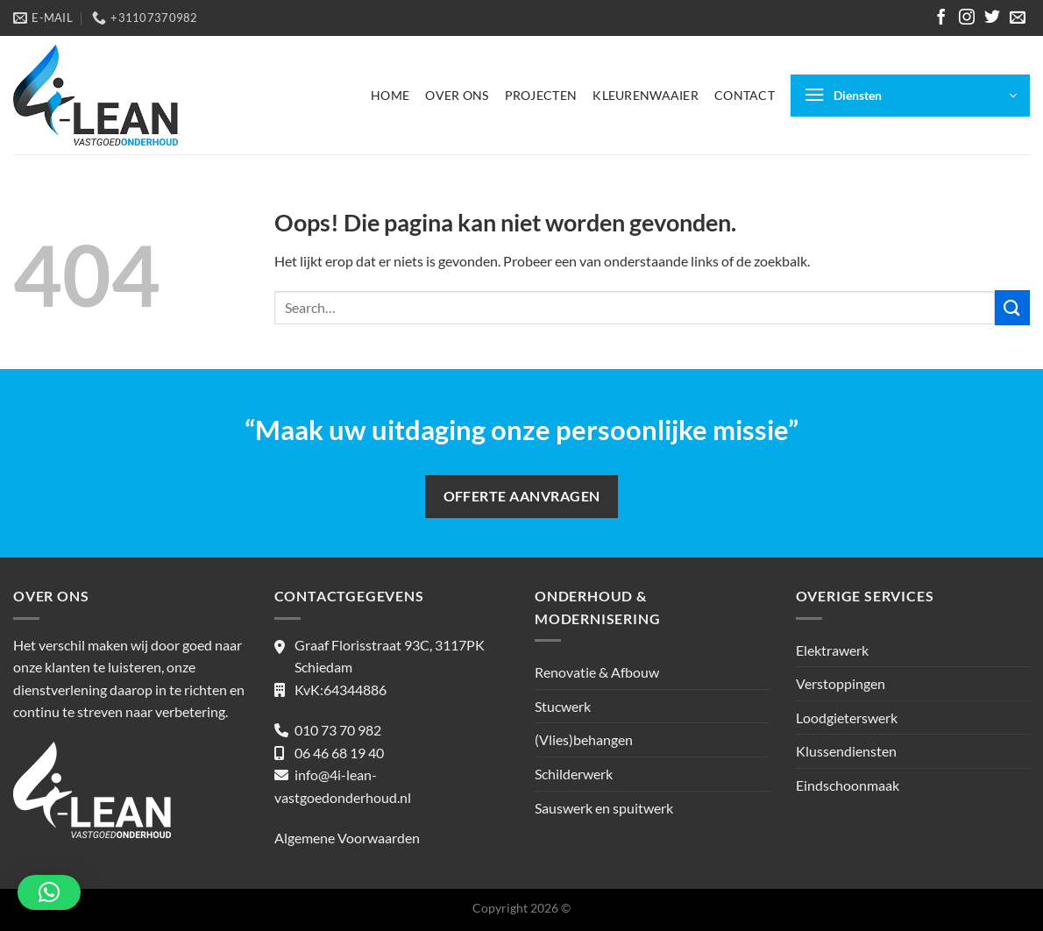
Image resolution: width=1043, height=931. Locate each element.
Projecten (541, 95)
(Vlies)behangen (584, 739)
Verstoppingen (840, 683)
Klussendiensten (846, 751)
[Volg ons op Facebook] (941, 18)
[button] (49, 892)
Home (390, 95)
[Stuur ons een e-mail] (1017, 18)
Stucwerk (563, 706)
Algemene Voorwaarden (347, 837)
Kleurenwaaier (645, 95)
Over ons (456, 95)
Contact (744, 95)
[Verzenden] (1012, 307)
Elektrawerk (832, 650)
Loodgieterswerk (847, 717)
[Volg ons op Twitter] (992, 18)
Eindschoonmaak (847, 785)
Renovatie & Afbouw (597, 672)
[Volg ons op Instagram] (967, 18)
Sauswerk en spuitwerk (604, 808)
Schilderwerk (574, 773)
